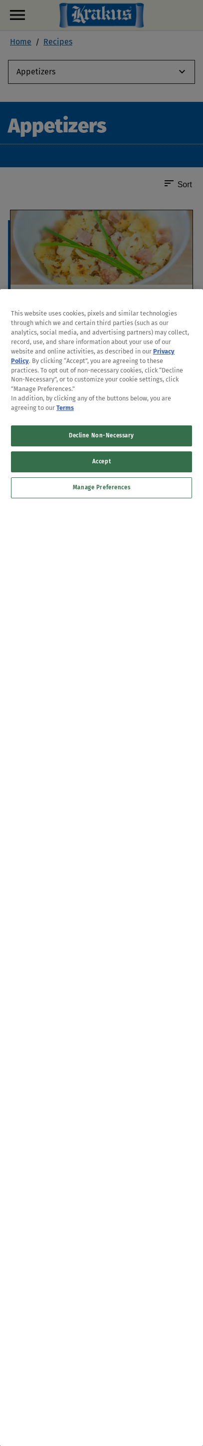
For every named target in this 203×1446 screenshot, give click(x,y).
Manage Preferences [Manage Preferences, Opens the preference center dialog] (101, 487)
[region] (101, 867)
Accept (101, 461)
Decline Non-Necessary (101, 435)
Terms (65, 407)
